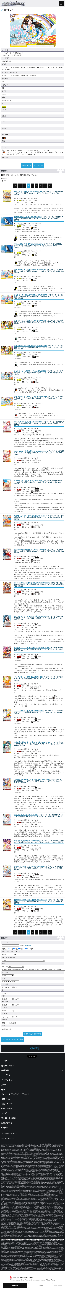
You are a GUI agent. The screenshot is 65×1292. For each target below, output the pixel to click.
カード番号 (29, 949)
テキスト (21, 949)
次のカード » (38, 165)
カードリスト (6, 1075)
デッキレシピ (6, 1080)
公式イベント (6, 1099)
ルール (4, 1085)
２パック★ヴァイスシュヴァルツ (15, 1094)
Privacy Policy (50, 1280)
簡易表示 (12, 1023)
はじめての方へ (7, 1066)
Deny (41, 1286)
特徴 (15, 949)
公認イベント (6, 1104)
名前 (11, 949)
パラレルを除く (7, 1029)
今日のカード (6, 1108)
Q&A (3, 1089)
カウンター (6, 1017)
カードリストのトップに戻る (12, 1039)
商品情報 (5, 1070)
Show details (58, 1285)
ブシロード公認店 (8, 1118)
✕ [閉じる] (62, 1273)
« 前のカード (26, 165)
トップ (4, 1061)
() (28, 192)
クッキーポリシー (7, 1138)
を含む (13, 945)
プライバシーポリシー (9, 1133)
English (4, 1127)
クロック (13, 1017)
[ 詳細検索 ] (27, 945)
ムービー (5, 1113)
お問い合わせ (6, 1123)
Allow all (15, 1286)
